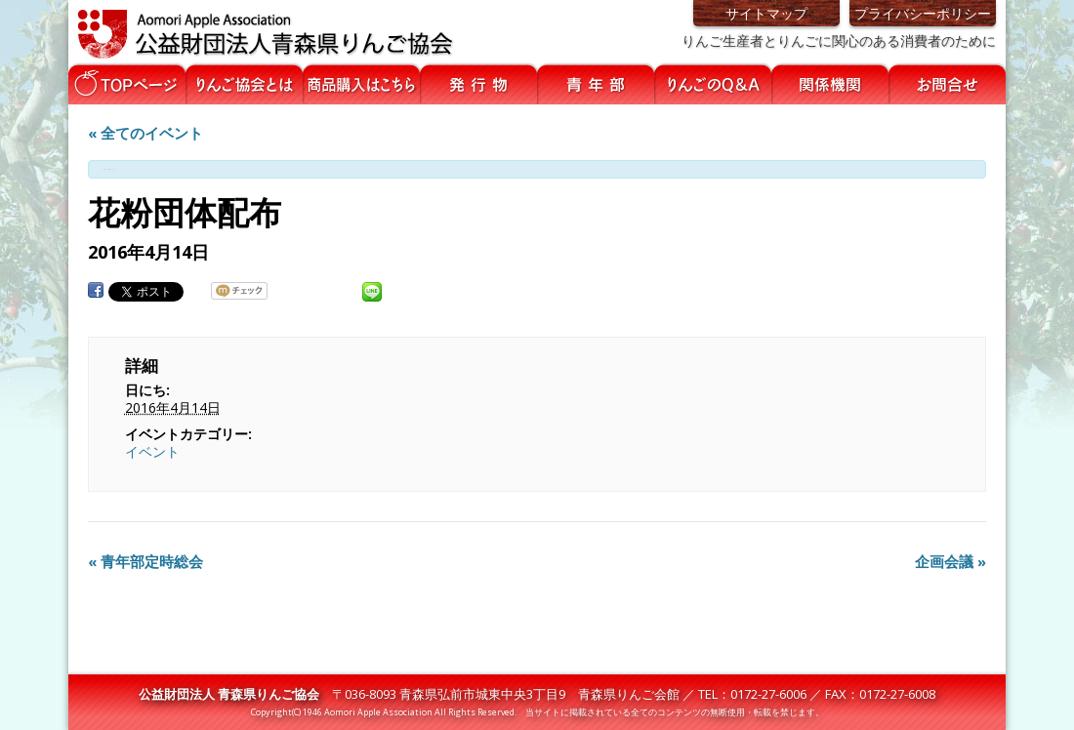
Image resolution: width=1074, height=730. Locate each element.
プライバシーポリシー (922, 13)
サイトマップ (766, 13)
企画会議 (950, 561)
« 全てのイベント (145, 132)
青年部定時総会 (145, 561)
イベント (152, 451)
